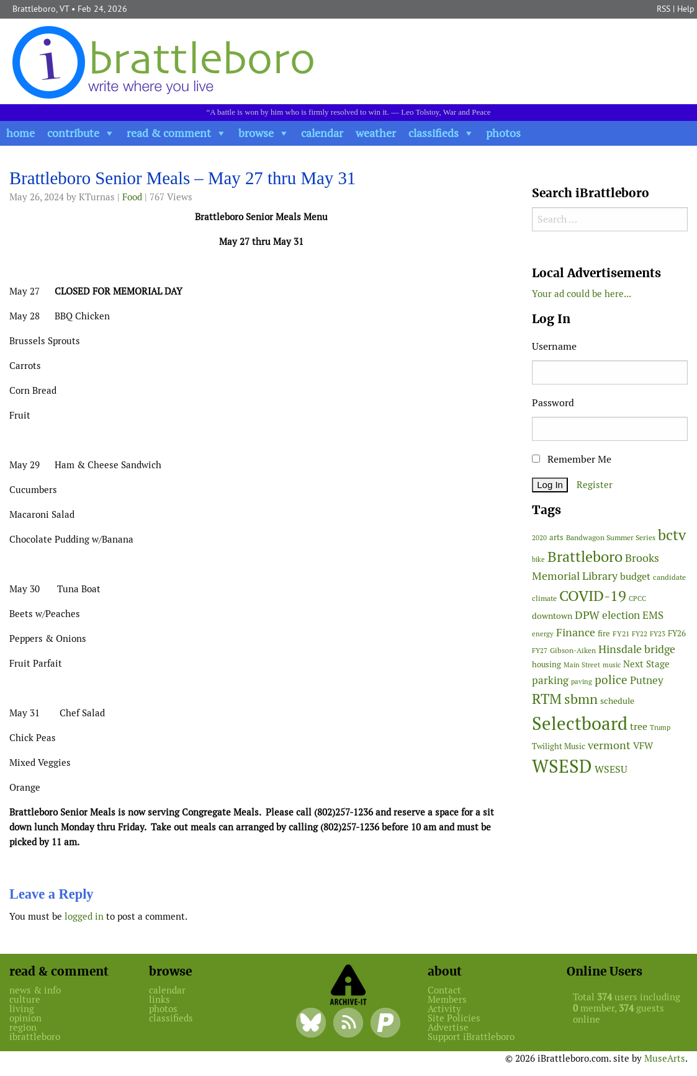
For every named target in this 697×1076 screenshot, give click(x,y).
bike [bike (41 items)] (538, 559)
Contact (444, 990)
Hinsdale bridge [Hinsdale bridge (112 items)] (636, 649)
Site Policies (454, 1018)
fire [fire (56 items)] (604, 633)
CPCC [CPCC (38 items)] (637, 598)
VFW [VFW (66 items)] (643, 746)
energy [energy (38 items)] (543, 633)
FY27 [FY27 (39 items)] (539, 650)
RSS (663, 8)
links (159, 999)
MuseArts (664, 1058)
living (21, 1008)
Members (447, 999)
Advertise (448, 1027)
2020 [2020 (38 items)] (539, 537)
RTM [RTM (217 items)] (547, 699)
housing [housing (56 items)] (546, 664)
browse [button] (256, 133)
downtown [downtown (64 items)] (552, 615)
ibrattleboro (34, 1036)
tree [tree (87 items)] (638, 726)
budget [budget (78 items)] (635, 576)
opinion (25, 1018)
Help (686, 8)
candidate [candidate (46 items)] (669, 577)
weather (376, 133)
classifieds (433, 133)
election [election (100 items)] (621, 615)
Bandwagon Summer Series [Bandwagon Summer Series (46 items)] (610, 537)
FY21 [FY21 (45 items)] (621, 633)
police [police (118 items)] (611, 679)
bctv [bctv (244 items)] (672, 535)
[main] (261, 549)
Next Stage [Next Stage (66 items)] (646, 664)
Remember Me (571, 459)
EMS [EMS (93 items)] (652, 615)
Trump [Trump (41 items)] (660, 727)
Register (595, 485)
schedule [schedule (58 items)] (617, 700)
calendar (322, 133)
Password (553, 402)
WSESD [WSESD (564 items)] (562, 766)
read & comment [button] (169, 133)
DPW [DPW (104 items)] (587, 615)
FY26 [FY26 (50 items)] (677, 633)
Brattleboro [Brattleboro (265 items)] (585, 556)
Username (554, 346)
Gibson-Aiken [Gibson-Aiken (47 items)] (573, 651)
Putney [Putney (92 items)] (646, 680)
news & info (35, 990)
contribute (73, 133)
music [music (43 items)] (612, 664)
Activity (444, 1008)
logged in (84, 916)
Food (132, 197)
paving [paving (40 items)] (581, 681)
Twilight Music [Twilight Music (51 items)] (558, 746)
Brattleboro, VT (40, 8)
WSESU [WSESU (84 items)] (611, 769)
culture (24, 999)
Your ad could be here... (581, 294)
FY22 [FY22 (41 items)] (639, 633)
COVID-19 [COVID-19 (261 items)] (592, 595)
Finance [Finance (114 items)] (575, 632)
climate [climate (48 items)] (544, 598)
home (20, 133)
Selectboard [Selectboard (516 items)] (579, 723)
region (23, 1027)
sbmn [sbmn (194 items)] (581, 699)
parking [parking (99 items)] (550, 680)
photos (503, 133)
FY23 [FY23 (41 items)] (657, 633)
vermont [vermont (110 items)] (609, 745)
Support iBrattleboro (471, 1036)
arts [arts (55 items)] (556, 537)
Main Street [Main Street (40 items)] (582, 664)
